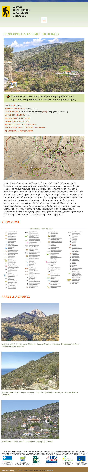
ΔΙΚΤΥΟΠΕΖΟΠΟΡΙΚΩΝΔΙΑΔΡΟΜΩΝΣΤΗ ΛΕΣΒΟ (21, 11)
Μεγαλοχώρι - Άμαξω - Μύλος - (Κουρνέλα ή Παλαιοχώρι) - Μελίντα (27, 442)
